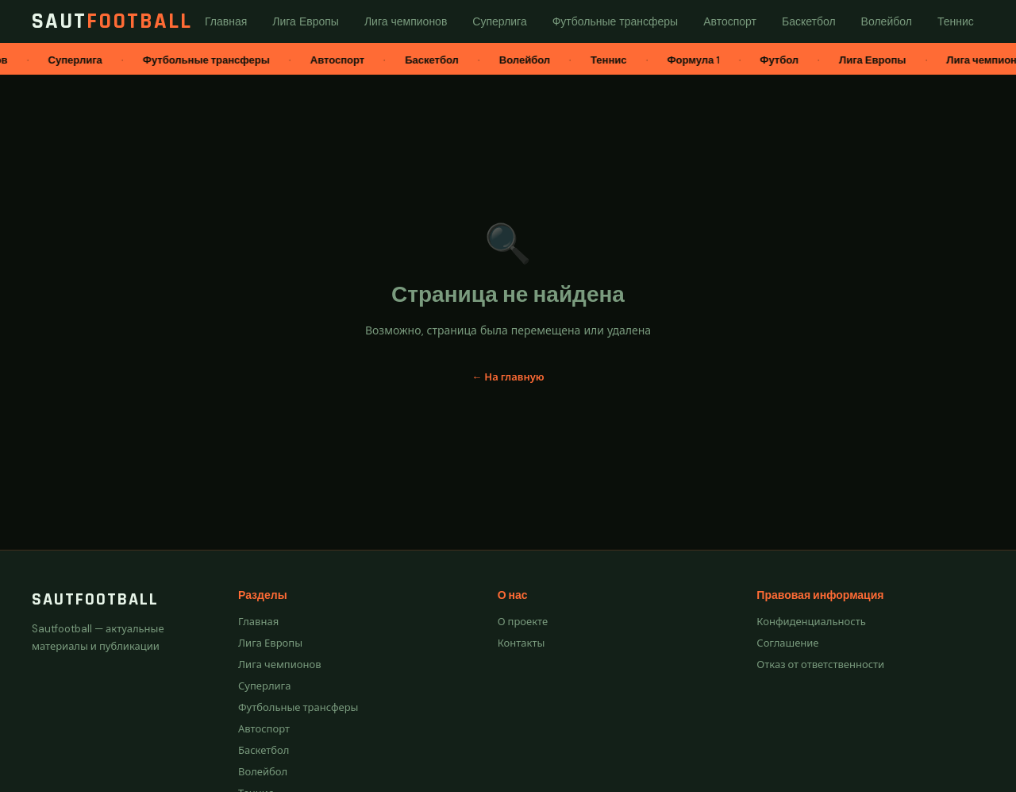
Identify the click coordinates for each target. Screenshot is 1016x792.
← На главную (507, 377)
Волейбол (262, 771)
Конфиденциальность (810, 621)
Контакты (521, 643)
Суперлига (264, 686)
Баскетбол (263, 750)
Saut (112, 21)
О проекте (523, 621)
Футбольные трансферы (298, 707)
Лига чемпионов (279, 664)
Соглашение (787, 643)
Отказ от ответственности (820, 664)
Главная (258, 621)
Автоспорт (264, 729)
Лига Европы (270, 643)
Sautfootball (95, 600)
